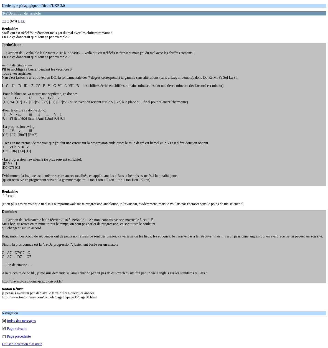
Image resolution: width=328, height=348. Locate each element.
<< (4, 21)
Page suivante (17, 328)
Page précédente (19, 336)
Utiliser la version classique (22, 344)
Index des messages (21, 321)
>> (23, 21)
